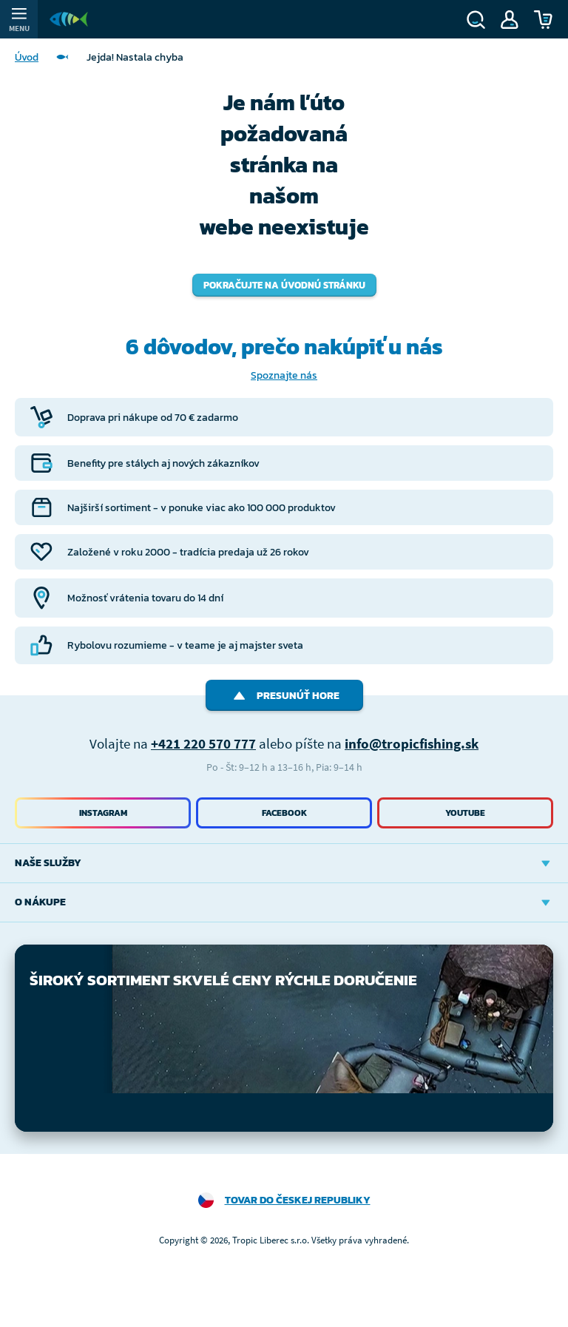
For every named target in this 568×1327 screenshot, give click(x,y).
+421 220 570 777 (203, 743)
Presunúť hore (284, 695)
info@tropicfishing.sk (412, 743)
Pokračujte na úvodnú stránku (284, 285)
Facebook (284, 813)
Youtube (465, 813)
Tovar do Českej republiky (298, 1200)
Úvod (26, 57)
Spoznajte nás (284, 375)
